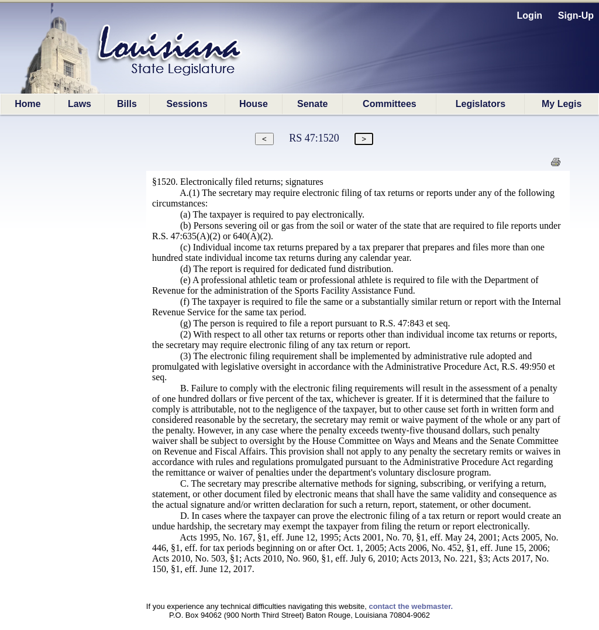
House (253, 104)
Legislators (480, 104)
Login (530, 15)
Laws (79, 104)
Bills (127, 104)
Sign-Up (576, 15)
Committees (389, 104)
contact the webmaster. (411, 606)
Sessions (187, 104)
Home (27, 104)
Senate (312, 104)
